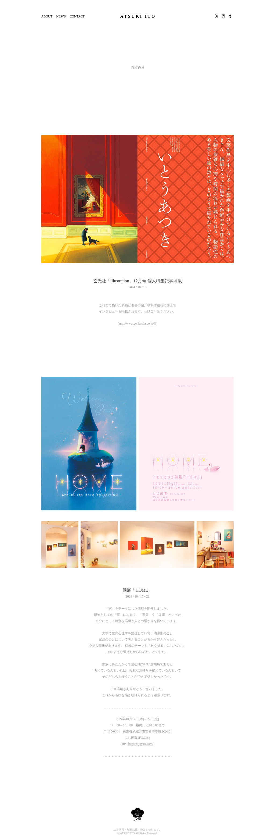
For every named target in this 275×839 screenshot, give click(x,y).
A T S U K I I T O (137, 16)
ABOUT (46, 16)
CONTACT (77, 16)
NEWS (61, 16)
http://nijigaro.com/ (140, 744)
